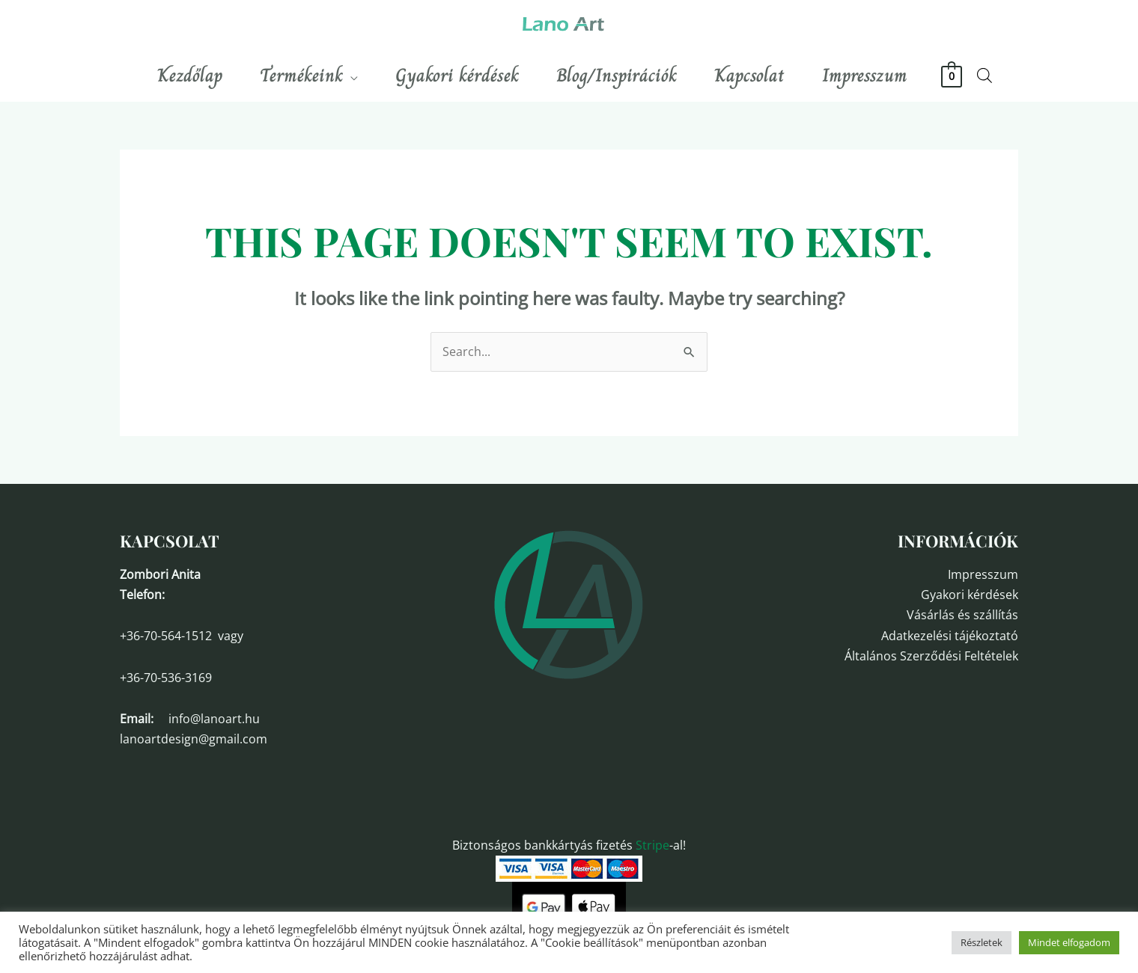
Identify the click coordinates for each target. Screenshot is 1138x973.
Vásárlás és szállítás (962, 615)
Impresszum (983, 574)
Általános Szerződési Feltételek (931, 656)
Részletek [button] (981, 942)
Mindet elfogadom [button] (1069, 942)
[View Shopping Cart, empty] (952, 75)
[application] (350, 75)
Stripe (652, 845)
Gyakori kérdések (969, 594)
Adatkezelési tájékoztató (949, 635)
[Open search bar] (984, 75)
